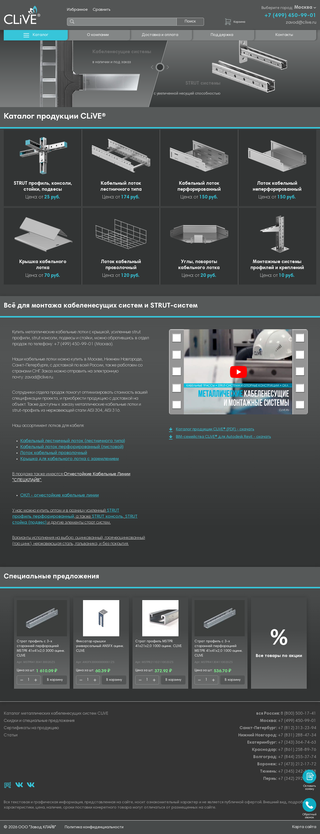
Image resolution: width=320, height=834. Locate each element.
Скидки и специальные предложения (39, 721)
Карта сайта (304, 827)
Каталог (36, 35)
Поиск (190, 21)
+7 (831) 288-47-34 (297, 735)
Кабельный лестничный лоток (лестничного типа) (72, 441)
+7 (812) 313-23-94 (297, 728)
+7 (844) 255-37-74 (297, 757)
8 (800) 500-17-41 (298, 714)
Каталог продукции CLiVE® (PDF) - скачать (211, 429)
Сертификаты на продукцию (31, 728)
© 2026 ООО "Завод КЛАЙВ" (30, 827)
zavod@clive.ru (301, 22)
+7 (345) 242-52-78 (297, 772)
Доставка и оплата (160, 35)
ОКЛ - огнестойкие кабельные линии (59, 495)
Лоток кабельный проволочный (53, 453)
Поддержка (222, 35)
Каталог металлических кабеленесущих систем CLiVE (56, 714)
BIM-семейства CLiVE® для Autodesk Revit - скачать (220, 437)
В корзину (55, 680)
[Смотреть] (238, 372)
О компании (98, 35)
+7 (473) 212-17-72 (297, 764)
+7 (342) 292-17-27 (297, 779)
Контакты (284, 35)
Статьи (11, 735)
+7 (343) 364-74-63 (297, 743)
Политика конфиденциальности (94, 827)
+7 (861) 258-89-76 (297, 750)
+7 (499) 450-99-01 (290, 15)
